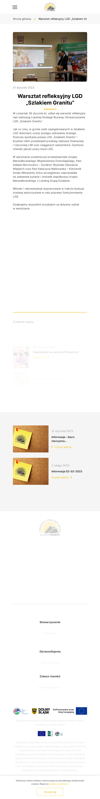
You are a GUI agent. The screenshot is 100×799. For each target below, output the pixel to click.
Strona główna (22, 18)
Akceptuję (50, 792)
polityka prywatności (58, 784)
